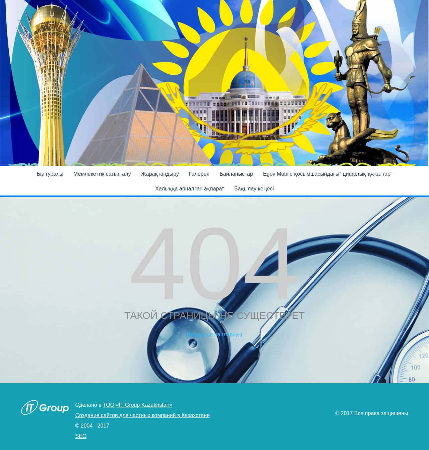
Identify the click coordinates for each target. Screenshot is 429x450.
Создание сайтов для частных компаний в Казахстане (142, 415)
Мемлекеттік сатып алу (102, 174)
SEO (81, 436)
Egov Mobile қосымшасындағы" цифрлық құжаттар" (327, 174)
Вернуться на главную (214, 334)
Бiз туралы (50, 174)
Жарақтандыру (160, 174)
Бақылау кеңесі (254, 188)
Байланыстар (236, 174)
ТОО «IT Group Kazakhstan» (137, 405)
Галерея (199, 174)
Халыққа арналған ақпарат (189, 188)
